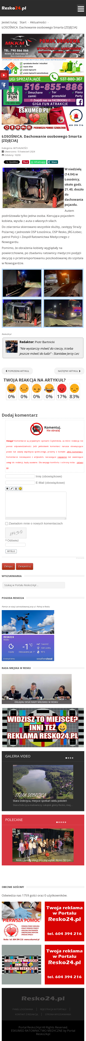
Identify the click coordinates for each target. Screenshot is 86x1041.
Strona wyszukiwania (58, 1014)
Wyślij (11, 551)
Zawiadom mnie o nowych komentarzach (36, 523)
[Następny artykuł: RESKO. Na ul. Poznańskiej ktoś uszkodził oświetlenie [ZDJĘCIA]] (69, 371)
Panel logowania (23, 1009)
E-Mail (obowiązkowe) (50, 482)
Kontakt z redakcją (26, 1014)
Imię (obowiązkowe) (49, 476)
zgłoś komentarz (75, 452)
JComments (80, 558)
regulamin (62, 457)
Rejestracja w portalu (53, 1009)
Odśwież (13, 540)
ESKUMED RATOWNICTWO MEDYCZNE (37, 1031)
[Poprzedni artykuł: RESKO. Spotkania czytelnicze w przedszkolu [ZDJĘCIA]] (17, 371)
